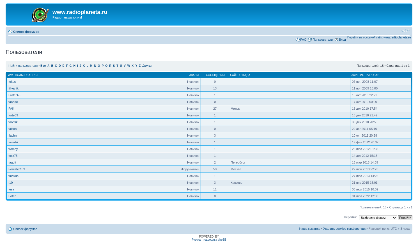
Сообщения (215, 75)
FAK (11, 108)
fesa (11, 189)
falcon (12, 128)
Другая (147, 65)
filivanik (13, 88)
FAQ (303, 39)
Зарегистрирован (365, 75)
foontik (12, 122)
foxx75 (12, 155)
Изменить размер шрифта (405, 30)
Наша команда (309, 228)
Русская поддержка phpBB (209, 239)
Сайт (234, 75)
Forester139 (16, 169)
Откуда (244, 75)
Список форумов (26, 31)
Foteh (12, 196)
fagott (12, 162)
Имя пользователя (23, 75)
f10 (10, 182)
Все (43, 65)
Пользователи (323, 39)
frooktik (13, 142)
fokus (12, 81)
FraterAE (14, 95)
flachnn (13, 135)
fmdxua (13, 176)
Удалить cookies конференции (345, 228)
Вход (342, 39)
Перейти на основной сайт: (379, 37)
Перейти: (350, 217)
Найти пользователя (23, 65)
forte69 (13, 115)
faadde (13, 102)
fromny (13, 149)
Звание (195, 75)
